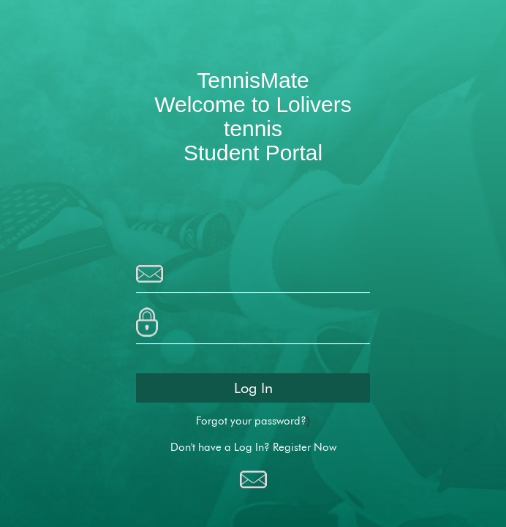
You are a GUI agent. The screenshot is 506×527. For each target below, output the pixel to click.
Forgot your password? (251, 420)
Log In (253, 388)
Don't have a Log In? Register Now (253, 448)
